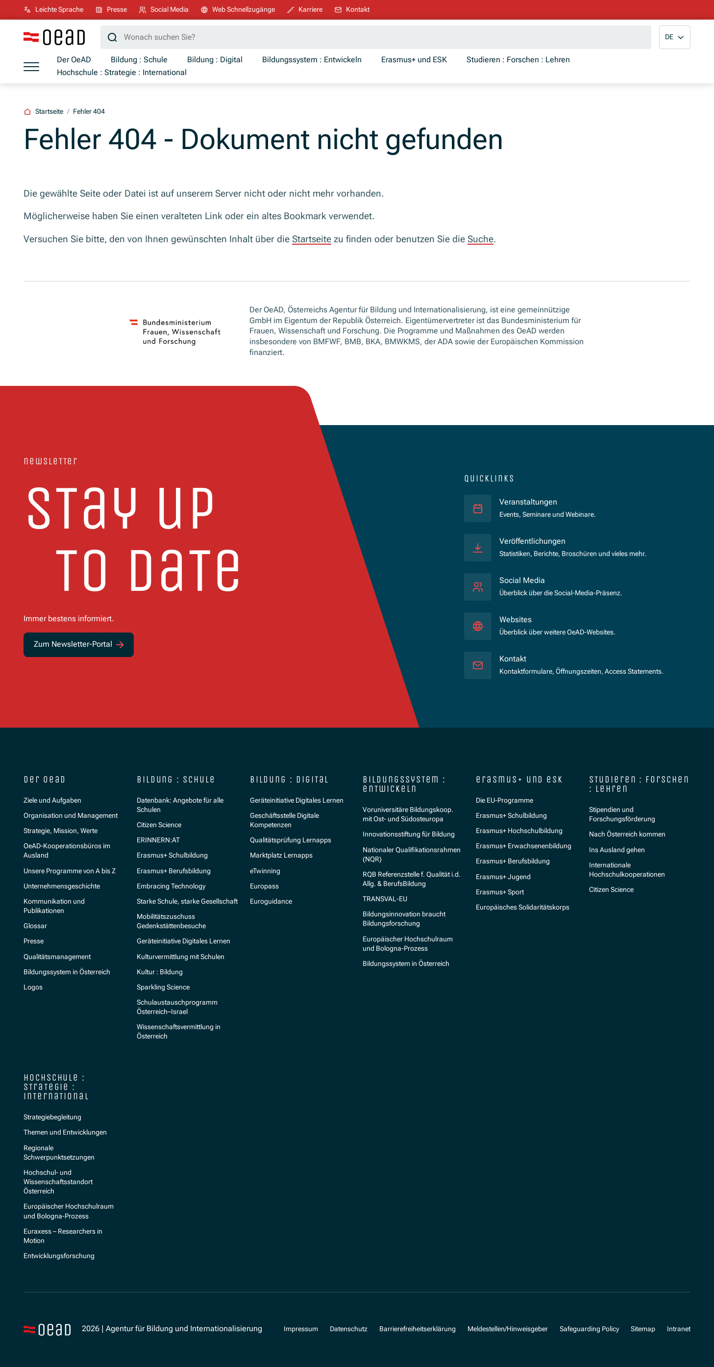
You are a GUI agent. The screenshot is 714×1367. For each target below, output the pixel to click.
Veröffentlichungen (532, 541)
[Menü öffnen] (31, 66)
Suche (480, 239)
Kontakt (512, 659)
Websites (515, 619)
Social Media (522, 580)
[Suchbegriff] (375, 37)
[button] (674, 37)
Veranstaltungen (528, 502)
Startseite (311, 239)
